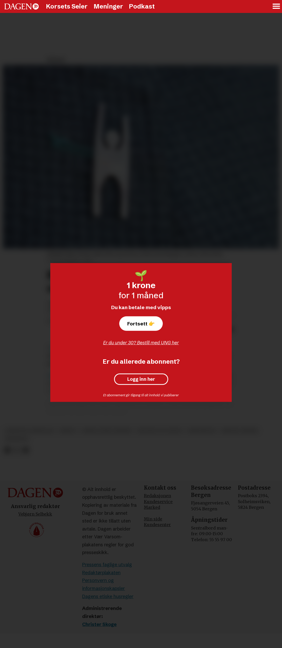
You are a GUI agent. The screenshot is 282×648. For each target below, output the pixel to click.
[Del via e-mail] (25, 450)
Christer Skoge (99, 624)
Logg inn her (141, 379)
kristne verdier (239, 430)
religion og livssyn (160, 430)
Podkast (142, 6)
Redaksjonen (157, 495)
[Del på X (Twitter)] (16, 450)
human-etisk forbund (107, 430)
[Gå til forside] (21, 6)
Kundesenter (157, 524)
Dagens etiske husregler (107, 596)
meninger (16, 439)
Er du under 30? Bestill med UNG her (141, 343)
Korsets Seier (67, 6)
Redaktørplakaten (101, 573)
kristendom (201, 430)
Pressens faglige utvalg (107, 565)
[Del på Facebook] (7, 450)
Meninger (108, 6)
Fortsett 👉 (141, 324)
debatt (68, 430)
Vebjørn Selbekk (35, 514)
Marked (152, 507)
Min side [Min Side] (153, 519)
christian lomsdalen (29, 430)
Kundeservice (158, 501)
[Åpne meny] (276, 7)
